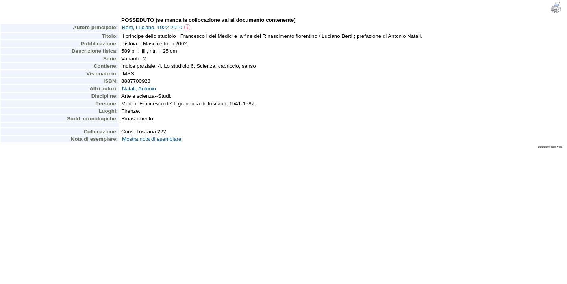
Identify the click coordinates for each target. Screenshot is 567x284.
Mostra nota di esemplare (151, 139)
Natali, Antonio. (140, 89)
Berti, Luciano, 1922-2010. (152, 27)
